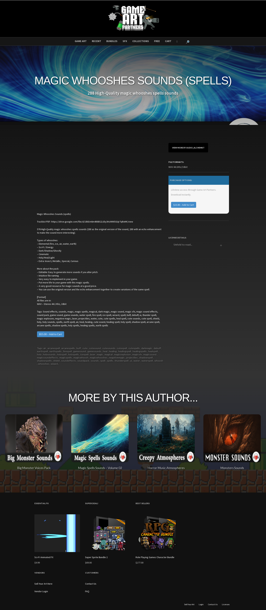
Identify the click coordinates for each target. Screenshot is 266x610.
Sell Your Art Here (43, 583)
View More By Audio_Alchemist (188, 148)
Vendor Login (41, 591)
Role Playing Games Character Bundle (155, 557)
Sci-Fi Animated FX (43, 557)
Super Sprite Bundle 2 (96, 557)
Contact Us (90, 583)
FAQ (87, 591)
